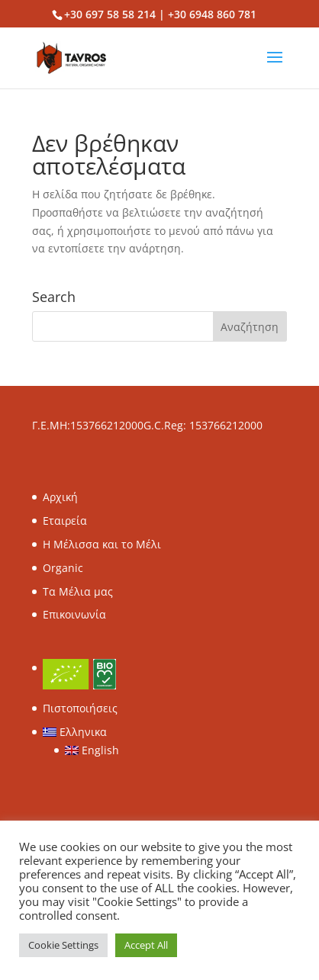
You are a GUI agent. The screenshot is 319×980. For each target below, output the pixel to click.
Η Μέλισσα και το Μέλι (102, 544)
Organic (63, 568)
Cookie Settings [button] (63, 945)
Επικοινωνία (74, 614)
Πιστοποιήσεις (80, 708)
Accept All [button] (146, 945)
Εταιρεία (65, 520)
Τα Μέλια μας (78, 591)
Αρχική (60, 497)
